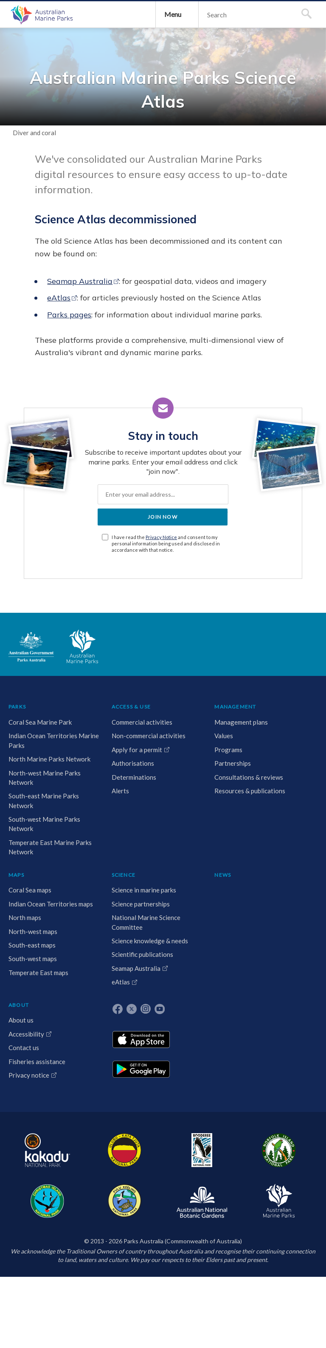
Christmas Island (173, 1311)
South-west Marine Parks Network (25, 1155)
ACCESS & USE (71, 887)
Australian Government (35, 822)
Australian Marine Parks (49, 63)
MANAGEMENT (125, 887)
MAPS (163, 887)
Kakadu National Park (35, 1311)
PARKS (21, 887)
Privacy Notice (172, 703)
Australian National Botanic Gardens (253, 1311)
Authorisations (73, 985)
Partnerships (123, 956)
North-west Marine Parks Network (25, 1051)
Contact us (278, 943)
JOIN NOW (162, 682)
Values (114, 929)
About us (275, 906)
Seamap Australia (110, 381)
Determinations (74, 999)
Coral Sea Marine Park (26, 915)
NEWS (246, 887)
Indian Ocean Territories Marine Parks (28, 958)
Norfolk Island (137, 1311)
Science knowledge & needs (209, 1004)
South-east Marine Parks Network (25, 1103)
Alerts (60, 1012)
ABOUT (273, 887)
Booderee (107, 1311)
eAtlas (89, 410)
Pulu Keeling (209, 1311)
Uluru (78, 1311)
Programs (119, 943)
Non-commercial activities (68, 938)
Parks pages (99, 440)
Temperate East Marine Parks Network (28, 1206)
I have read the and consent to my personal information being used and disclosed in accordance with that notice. (167, 712)
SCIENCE (206, 887)
